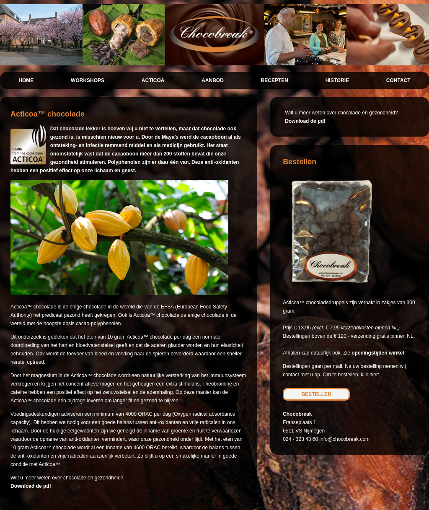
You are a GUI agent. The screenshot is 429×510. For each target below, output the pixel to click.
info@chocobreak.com (345, 439)
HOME (26, 80)
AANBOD (213, 80)
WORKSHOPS (87, 80)
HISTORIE (337, 80)
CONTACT (398, 80)
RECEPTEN (274, 80)
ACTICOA (153, 80)
